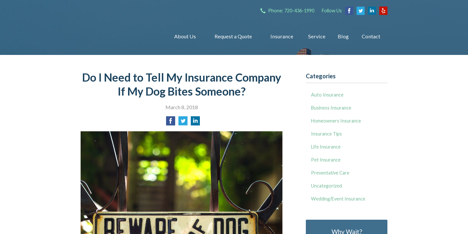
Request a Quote (233, 36)
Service (316, 36)
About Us (185, 36)
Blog (343, 36)
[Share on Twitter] (183, 123)
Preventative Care (330, 173)
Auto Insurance (327, 95)
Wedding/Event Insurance (338, 199)
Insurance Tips (326, 133)
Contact (371, 36)
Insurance (281, 36)
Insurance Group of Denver (119, 36)
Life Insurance (326, 147)
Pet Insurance (326, 159)
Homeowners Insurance (336, 121)
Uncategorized (326, 185)
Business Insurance (331, 107)
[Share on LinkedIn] (195, 123)
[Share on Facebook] (170, 123)
